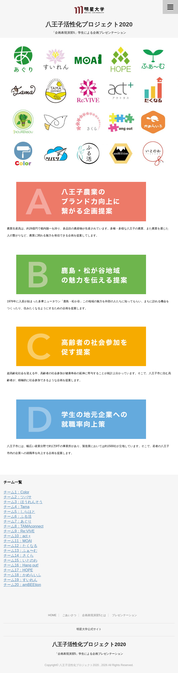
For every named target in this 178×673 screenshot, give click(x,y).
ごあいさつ (69, 615)
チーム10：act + (17, 536)
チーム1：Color (16, 492)
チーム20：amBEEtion (22, 585)
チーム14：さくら (18, 555)
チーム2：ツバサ (17, 497)
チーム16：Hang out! (20, 565)
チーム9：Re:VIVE (19, 531)
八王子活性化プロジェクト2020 (89, 24)
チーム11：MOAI (17, 541)
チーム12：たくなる (20, 546)
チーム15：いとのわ (20, 560)
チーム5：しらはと (19, 512)
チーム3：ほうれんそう (23, 502)
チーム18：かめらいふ (22, 575)
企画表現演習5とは (94, 615)
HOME (52, 615)
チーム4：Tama (16, 507)
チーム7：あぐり (17, 521)
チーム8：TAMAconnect (23, 526)
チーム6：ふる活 (17, 516)
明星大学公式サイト (89, 629)
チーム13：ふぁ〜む (20, 551)
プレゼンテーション (124, 615)
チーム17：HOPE (18, 570)
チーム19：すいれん (20, 580)
